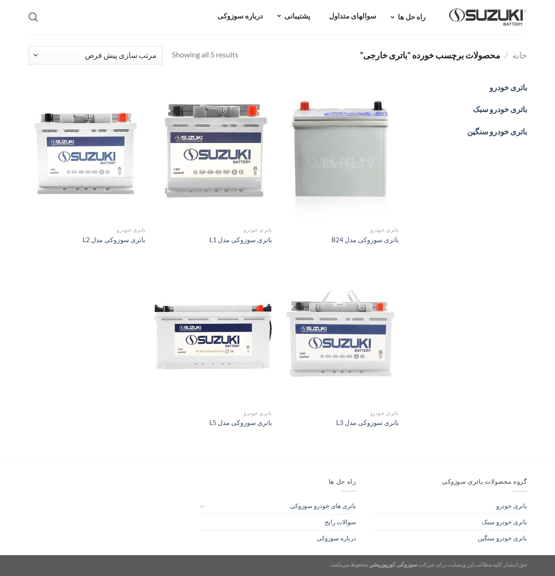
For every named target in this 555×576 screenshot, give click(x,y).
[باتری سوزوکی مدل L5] (213, 334)
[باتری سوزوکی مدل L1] (213, 151)
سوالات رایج (340, 522)
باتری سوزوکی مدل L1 (240, 240)
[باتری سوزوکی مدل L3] (340, 334)
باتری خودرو (511, 506)
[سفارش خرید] (95, 55)
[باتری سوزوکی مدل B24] (340, 151)
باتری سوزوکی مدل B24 (365, 240)
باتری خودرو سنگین (502, 538)
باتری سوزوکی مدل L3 (367, 422)
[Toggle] (202, 506)
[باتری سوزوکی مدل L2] (86, 151)
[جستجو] (33, 17)
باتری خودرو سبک (504, 522)
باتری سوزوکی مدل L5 (240, 422)
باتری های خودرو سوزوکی (323, 506)
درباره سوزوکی (336, 538)
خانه (519, 55)
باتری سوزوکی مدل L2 (114, 240)
